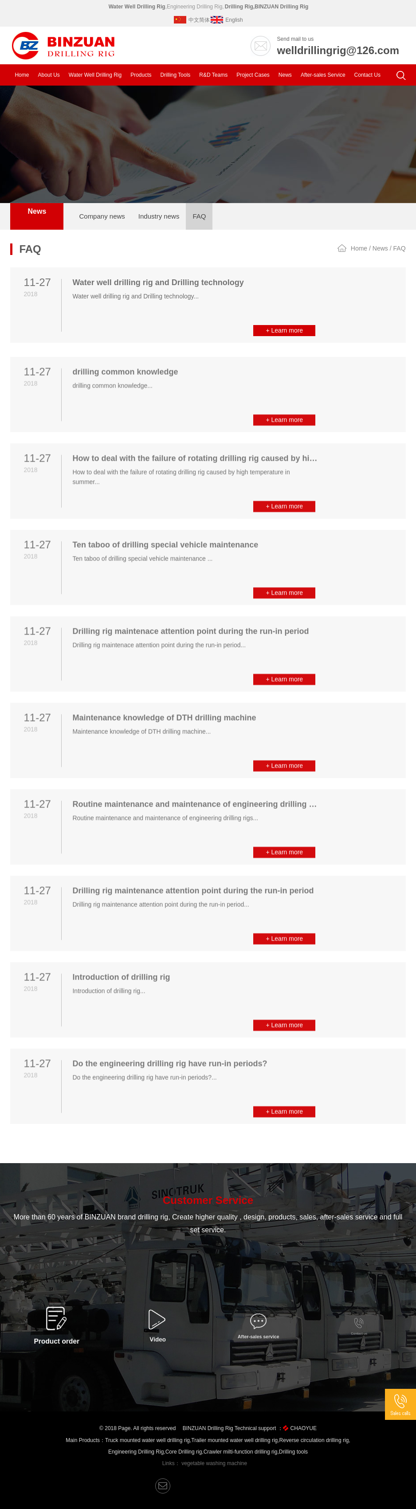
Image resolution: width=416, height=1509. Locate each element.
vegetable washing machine (214, 1463)
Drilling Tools (176, 75)
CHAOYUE (303, 1428)
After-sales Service (323, 75)
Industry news (159, 216)
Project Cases (253, 75)
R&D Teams (213, 75)
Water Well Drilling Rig (137, 7)
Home (22, 75)
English (227, 20)
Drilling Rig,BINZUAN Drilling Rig (267, 7)
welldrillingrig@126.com (338, 50)
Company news (102, 216)
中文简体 (192, 20)
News (285, 75)
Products (140, 75)
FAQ (199, 216)
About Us (48, 75)
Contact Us (367, 75)
